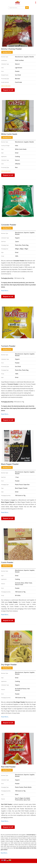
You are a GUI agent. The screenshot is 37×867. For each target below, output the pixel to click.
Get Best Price (7, 52)
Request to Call (8, 90)
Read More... (5, 290)
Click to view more (5, 86)
